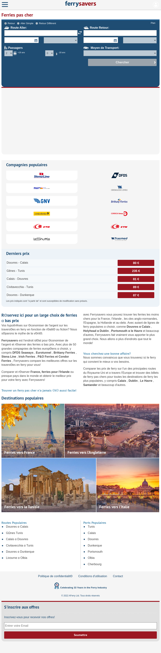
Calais (122, 380)
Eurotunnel (44, 352)
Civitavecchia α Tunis (19, 545)
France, (36, 371)
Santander (90, 384)
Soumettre (80, 635)
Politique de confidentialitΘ (55, 576)
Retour (11, 23)
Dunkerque (95, 545)
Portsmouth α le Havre (127, 330)
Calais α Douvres (17, 539)
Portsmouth (95, 551)
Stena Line (9, 356)
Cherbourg (95, 564)
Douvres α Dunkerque (20, 551)
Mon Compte (156, 5)
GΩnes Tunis (14, 533)
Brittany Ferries (65, 352)
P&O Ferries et (48, 356)
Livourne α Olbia (16, 557)
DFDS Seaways (23, 352)
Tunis (91, 526)
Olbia (91, 557)
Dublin (133, 380)
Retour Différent (47, 23)
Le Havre (146, 380)
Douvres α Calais (139, 326)
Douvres (93, 539)
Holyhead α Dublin (96, 330)
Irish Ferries (27, 356)
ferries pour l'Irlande (56, 371)
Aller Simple (27, 23)
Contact (118, 576)
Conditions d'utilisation (92, 576)
